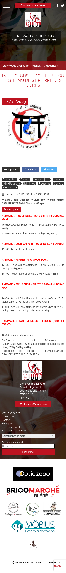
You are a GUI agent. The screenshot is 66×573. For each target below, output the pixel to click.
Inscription (11, 209)
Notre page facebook (13, 427)
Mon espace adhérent (33, 5)
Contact (6, 420)
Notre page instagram (14, 430)
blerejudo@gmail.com (35, 404)
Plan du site (8, 416)
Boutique (7, 423)
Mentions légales (11, 413)
